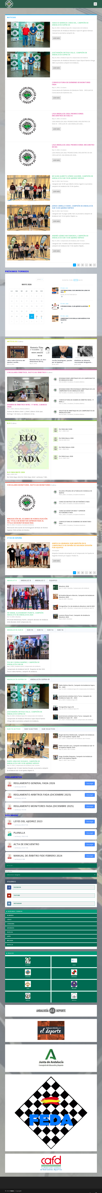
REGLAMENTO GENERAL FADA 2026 (34, 780)
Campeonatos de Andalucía (80, 25)
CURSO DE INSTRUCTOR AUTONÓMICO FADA (74, 499)
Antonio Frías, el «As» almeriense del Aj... (38, 358)
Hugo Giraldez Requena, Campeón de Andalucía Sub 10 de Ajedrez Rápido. (75, 755)
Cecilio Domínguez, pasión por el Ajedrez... (62, 359)
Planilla (19, 830)
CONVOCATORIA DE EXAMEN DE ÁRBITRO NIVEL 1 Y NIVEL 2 (76, 398)
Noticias (17, 406)
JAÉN (9, 934)
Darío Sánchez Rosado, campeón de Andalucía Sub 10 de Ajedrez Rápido (23, 760)
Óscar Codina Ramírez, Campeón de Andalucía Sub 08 (23, 661)
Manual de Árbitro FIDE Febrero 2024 (38, 853)
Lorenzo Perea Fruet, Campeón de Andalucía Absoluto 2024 (74, 613)
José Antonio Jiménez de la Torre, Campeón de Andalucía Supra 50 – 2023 (75, 714)
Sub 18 (92, 605)
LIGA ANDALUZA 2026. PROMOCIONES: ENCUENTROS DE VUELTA (68, 112)
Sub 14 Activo (81, 238)
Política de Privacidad (45, 1191)
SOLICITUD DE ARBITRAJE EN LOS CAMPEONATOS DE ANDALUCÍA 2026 (77, 409)
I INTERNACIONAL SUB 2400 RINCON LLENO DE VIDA (75, 288)
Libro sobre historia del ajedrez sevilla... (16, 359)
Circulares (63, 85)
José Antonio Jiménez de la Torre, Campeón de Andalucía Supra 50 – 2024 (75, 694)
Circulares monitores (28, 522)
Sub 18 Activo (64, 178)
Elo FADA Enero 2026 (66, 454)
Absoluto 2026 (64, 584)
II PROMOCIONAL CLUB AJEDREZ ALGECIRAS (74, 303)
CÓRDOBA (10, 921)
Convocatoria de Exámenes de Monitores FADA (71, 81)
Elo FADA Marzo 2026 (66, 435)
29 (31, 314)
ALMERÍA (10, 913)
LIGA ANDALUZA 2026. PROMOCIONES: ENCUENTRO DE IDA (73, 143)
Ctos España (55, 548)
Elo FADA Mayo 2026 (16, 470)
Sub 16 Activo (64, 208)
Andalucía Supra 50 (66, 55)
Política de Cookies (21, 1191)
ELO (16, 472)
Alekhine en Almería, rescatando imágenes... (83, 359)
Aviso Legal (32, 1191)
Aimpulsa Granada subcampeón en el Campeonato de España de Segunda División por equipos (72, 543)
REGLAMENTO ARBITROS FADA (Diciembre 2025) (42, 792)
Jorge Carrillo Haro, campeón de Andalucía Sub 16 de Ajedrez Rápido (72, 204)
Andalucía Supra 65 (66, 25)
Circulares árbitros (79, 379)
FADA (12, 1188)
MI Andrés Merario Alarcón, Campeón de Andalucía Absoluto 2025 (76, 594)
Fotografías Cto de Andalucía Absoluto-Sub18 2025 (77, 603)
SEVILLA (10, 942)
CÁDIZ (9, 917)
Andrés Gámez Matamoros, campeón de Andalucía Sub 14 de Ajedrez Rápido (70, 234)
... (86, 262)
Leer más (56, 36)
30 (36, 314)
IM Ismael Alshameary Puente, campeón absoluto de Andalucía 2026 (25, 611)
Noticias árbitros (25, 406)
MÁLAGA (10, 938)
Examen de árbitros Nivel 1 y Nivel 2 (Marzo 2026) (27, 403)
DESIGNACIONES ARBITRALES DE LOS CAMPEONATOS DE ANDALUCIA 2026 (77, 376)
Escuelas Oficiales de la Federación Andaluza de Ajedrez (75, 489)
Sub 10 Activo (36, 763)
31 (41, 314)
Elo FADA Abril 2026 (65, 426)
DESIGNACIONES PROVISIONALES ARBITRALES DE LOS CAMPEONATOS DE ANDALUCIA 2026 (77, 387)
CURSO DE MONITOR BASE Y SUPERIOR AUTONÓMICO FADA (72, 509)
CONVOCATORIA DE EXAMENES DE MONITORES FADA (75, 520)
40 (90, 262)
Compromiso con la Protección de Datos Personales (70, 1191)
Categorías (8, 869)
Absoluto (18, 614)
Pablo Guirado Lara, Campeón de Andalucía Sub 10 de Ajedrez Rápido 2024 (76, 744)
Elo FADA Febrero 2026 (66, 444)
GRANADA (10, 925)
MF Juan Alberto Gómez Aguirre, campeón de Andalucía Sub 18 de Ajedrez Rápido (72, 174)
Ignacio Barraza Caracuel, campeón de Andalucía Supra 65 (70, 21)
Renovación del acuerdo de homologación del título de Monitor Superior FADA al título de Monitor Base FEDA (27, 518)
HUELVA (10, 929)
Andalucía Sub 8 (19, 664)
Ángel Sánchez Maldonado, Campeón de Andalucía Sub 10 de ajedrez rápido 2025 (76, 733)
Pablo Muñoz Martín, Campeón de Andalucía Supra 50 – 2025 (77, 683)
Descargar (89, 781)
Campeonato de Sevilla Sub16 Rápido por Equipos (75, 316)
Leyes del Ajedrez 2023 (28, 818)
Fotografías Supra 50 (66, 704)
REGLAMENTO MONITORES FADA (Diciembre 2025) (44, 803)
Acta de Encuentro (26, 841)
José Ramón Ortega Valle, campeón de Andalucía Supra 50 (69, 51)
